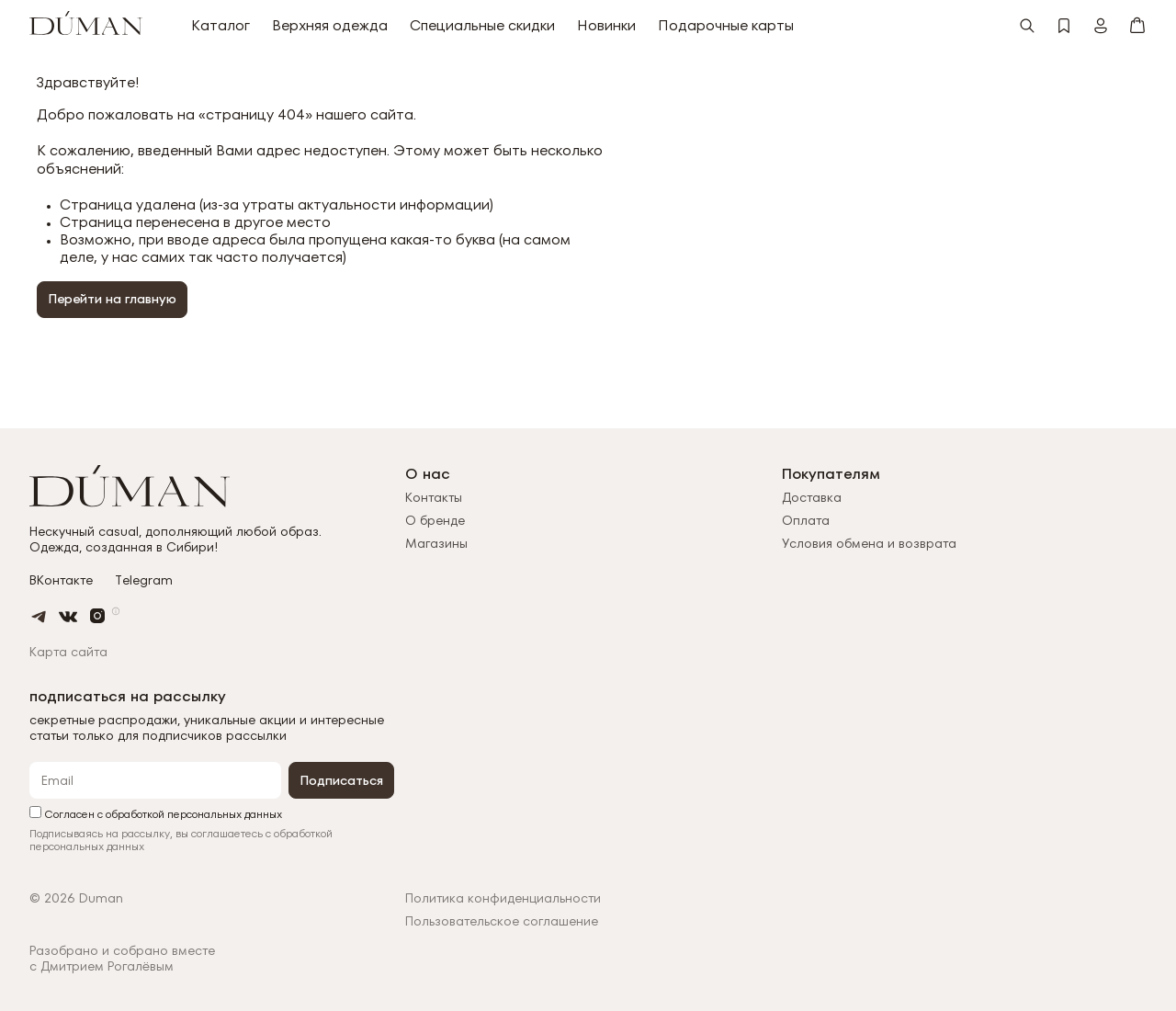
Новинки (606, 25)
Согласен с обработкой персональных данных (155, 813)
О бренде (435, 520)
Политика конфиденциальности (503, 898)
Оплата (806, 520)
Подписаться (341, 780)
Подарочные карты (726, 25)
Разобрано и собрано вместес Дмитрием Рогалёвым (122, 958)
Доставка (812, 497)
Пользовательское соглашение (501, 921)
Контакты (433, 497)
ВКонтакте (61, 580)
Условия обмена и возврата (869, 543)
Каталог (220, 25)
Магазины (436, 543)
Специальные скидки (482, 25)
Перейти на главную (112, 299)
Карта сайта (68, 651)
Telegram (144, 580)
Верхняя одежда (330, 25)
